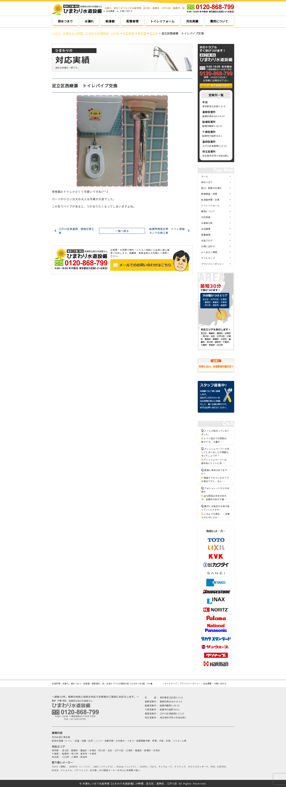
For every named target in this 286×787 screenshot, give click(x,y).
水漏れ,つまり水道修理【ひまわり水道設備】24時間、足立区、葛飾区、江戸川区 (130, 783)
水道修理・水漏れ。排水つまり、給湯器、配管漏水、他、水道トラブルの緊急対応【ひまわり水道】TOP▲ (102, 683)
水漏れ (89, 21)
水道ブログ (207, 240)
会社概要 (110, 11)
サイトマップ (208, 257)
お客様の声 (207, 222)
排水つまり (65, 21)
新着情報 (205, 234)
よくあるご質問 (209, 252)
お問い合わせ (126, 11)
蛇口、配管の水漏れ (211, 187)
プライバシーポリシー (212, 263)
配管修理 (132, 21)
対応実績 (192, 21)
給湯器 (110, 21)
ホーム (204, 176)
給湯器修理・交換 (210, 199)
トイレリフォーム (162, 21)
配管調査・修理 (209, 193)
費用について (219, 21)
